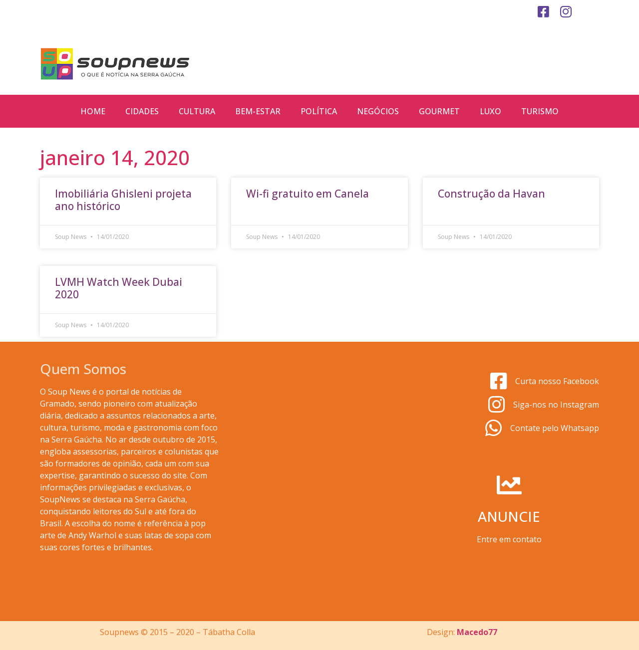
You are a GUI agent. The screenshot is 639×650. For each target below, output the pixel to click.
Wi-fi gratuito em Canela (307, 194)
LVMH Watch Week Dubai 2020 (118, 288)
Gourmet (439, 111)
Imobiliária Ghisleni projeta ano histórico (123, 200)
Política (319, 111)
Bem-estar (258, 111)
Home (92, 111)
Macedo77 (477, 632)
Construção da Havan (491, 194)
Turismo (540, 111)
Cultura (197, 111)
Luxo (490, 111)
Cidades (142, 111)
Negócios (378, 111)
